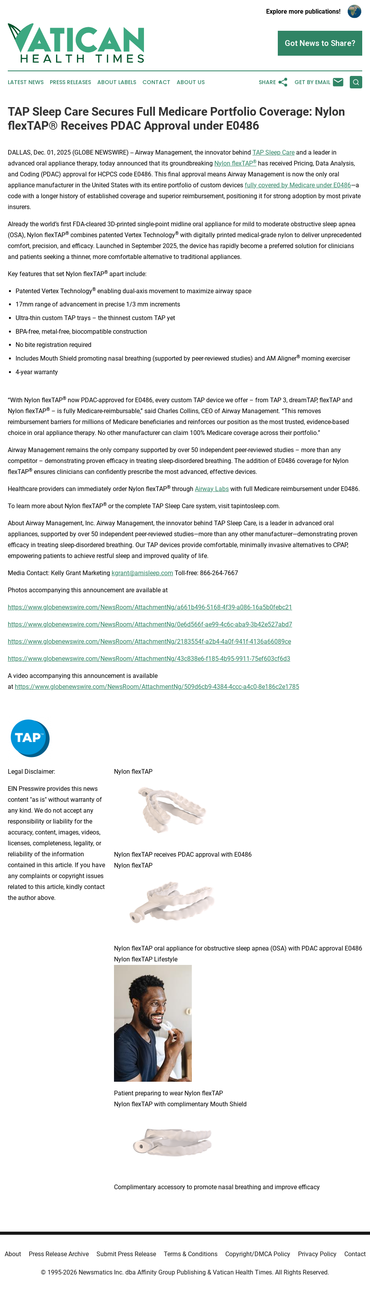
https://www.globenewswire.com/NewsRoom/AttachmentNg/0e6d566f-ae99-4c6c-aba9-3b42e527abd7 (150, 624)
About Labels (116, 82)
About (13, 1254)
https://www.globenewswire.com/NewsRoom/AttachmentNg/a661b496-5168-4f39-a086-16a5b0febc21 (150, 607)
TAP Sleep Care (274, 152)
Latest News (26, 82)
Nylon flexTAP (235, 163)
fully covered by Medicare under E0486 (298, 185)
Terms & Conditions (190, 1254)
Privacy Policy (317, 1254)
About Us (191, 82)
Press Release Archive (59, 1254)
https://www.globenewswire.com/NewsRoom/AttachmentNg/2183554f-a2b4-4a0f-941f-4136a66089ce (149, 641)
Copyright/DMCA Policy (257, 1254)
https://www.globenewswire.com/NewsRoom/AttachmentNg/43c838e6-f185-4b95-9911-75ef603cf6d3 (149, 658)
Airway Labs (212, 489)
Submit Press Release (126, 1254)
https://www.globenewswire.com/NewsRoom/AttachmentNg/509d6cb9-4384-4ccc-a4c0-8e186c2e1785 (157, 686)
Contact (156, 82)
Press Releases (70, 82)
